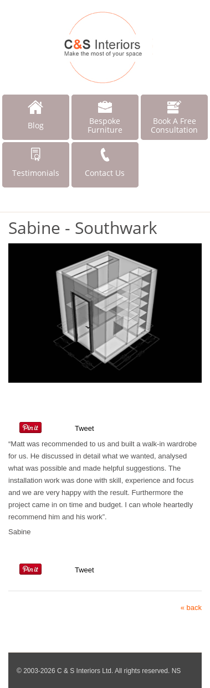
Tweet (84, 428)
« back (191, 607)
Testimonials (35, 173)
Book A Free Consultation (174, 125)
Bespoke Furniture (105, 125)
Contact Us (105, 173)
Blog (36, 125)
